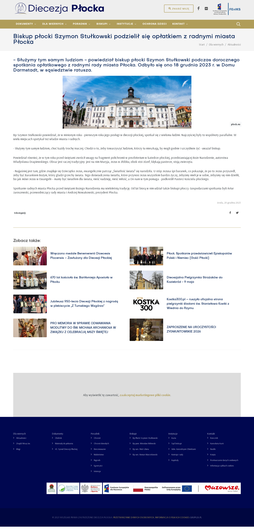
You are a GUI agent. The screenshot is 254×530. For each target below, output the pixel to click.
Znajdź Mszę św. (23, 446)
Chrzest (97, 441)
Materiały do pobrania (64, 446)
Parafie (213, 452)
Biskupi (133, 437)
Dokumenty (57, 437)
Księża (213, 458)
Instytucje (172, 437)
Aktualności (21, 441)
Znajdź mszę (178, 8)
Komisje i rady (177, 458)
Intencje (97, 474)
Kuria (173, 441)
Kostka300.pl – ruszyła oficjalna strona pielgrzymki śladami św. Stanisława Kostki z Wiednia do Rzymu (198, 307)
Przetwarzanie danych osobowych (224, 463)
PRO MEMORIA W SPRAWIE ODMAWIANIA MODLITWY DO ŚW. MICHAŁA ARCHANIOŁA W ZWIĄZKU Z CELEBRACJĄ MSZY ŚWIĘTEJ (83, 331)
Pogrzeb (97, 463)
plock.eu (235, 127)
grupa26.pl (196, 520)
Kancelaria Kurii (217, 446)
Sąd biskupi (176, 446)
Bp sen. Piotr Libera (141, 452)
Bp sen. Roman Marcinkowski (145, 458)
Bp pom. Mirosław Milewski (144, 446)
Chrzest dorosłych (101, 446)
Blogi (18, 452)
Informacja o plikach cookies (222, 469)
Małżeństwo (99, 458)
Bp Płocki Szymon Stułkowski (145, 441)
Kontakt (211, 437)
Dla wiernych (19, 437)
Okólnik (58, 441)
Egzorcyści (98, 469)
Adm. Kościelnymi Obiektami (183, 452)
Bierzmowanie (100, 452)
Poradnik (95, 437)
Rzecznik (214, 441)
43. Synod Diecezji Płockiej (66, 452)
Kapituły (175, 463)
